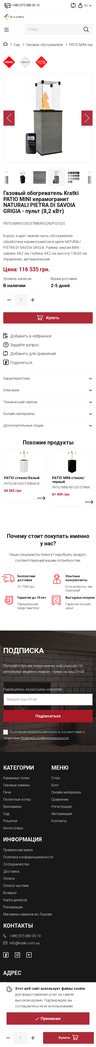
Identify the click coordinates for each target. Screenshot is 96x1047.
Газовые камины (16, 785)
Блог (55, 785)
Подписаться (48, 716)
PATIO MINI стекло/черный (68, 480)
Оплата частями (16, 886)
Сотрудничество (16, 864)
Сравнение (60, 799)
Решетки (10, 821)
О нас (55, 778)
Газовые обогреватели (44, 45)
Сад (17, 45)
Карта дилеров (15, 900)
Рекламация (13, 907)
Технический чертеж (20, 402)
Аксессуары (13, 828)
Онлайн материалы (19, 413)
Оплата (9, 878)
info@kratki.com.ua (24, 943)
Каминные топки (16, 778)
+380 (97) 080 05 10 (25, 936)
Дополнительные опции (23, 425)
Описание (11, 390)
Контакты (59, 821)
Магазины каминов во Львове (27, 914)
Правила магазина (18, 850)
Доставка (11, 871)
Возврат (10, 893)
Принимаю (51, 1018)
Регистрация (61, 807)
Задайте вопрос (24, 345)
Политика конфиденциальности (45, 738)
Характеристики (16, 378)
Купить (52, 317)
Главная (5, 44)
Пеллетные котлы (17, 799)
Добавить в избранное (31, 336)
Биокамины (12, 807)
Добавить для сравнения (33, 353)
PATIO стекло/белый (21, 478)
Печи (7, 792)
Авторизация (61, 814)
